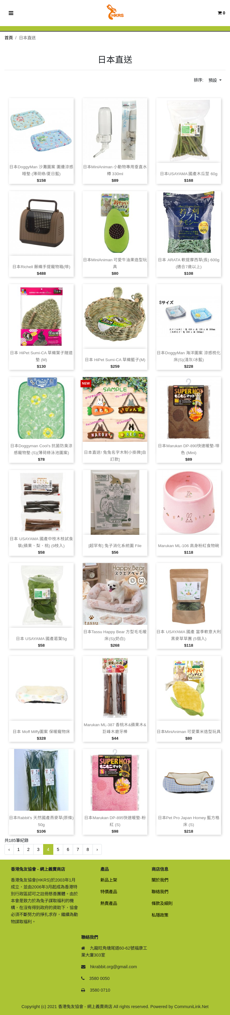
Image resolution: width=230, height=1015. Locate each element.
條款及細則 (162, 903)
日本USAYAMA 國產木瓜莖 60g (188, 174)
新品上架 (108, 880)
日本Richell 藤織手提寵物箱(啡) (41, 267)
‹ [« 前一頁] (9, 849)
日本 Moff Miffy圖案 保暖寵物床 (41, 731)
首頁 (8, 37)
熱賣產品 (108, 903)
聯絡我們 (160, 891)
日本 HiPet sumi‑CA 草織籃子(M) (115, 360)
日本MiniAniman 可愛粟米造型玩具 (189, 731)
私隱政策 (160, 915)
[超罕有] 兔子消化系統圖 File (114, 545)
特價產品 (108, 891)
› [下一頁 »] (97, 849)
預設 (213, 80)
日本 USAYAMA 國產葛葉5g (41, 638)
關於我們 (160, 880)
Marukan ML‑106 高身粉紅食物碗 (189, 545)
